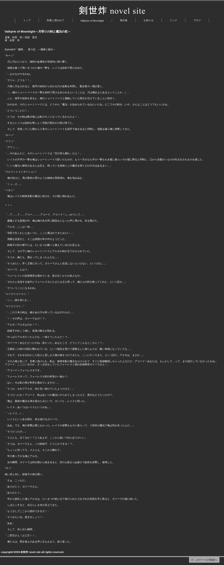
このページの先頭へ (206, 559)
